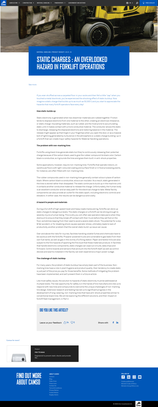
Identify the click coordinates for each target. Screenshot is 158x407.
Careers (51, 376)
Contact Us (52, 385)
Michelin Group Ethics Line (130, 386)
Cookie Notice (53, 392)
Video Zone (53, 381)
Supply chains (53, 395)
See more (32, 85)
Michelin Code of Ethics (128, 383)
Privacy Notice (54, 390)
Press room (53, 383)
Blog (50, 379)
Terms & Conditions (55, 388)
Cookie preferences (127, 381)
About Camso (54, 374)
